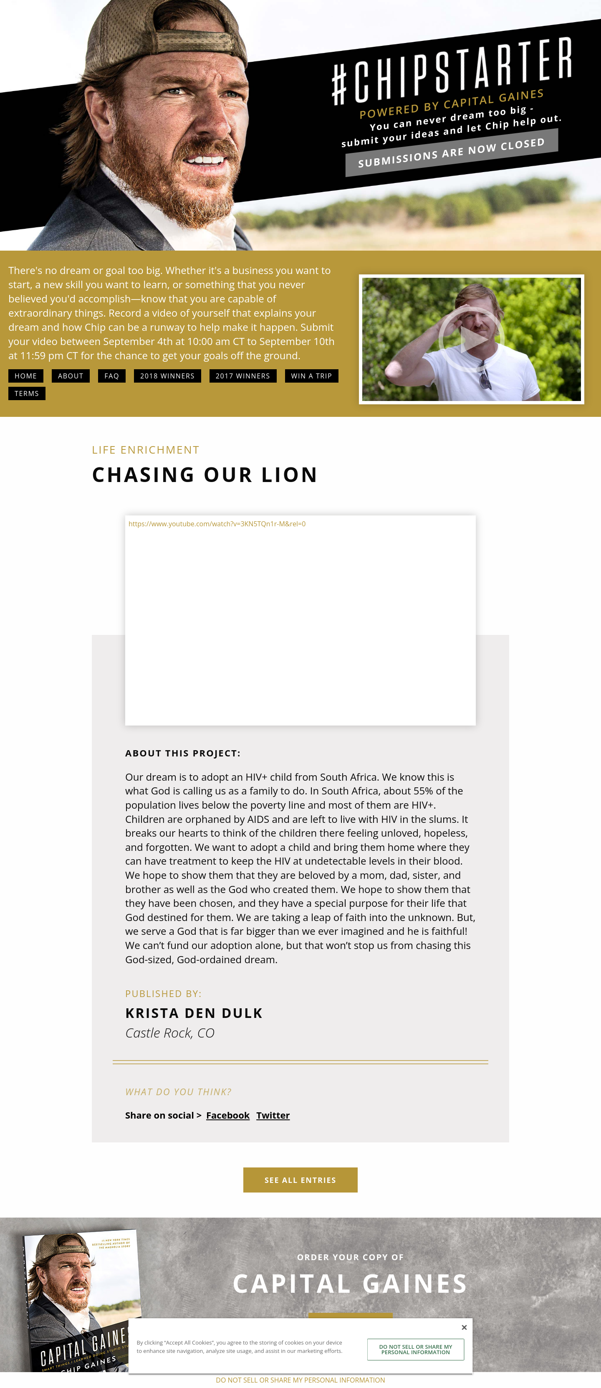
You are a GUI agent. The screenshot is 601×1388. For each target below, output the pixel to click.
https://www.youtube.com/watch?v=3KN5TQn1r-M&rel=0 (217, 523)
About (70, 376)
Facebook (228, 1115)
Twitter (273, 1115)
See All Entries (300, 1180)
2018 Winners (167, 376)
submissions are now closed (451, 152)
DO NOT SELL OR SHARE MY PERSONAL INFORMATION (415, 1349)
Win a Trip (312, 376)
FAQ (111, 376)
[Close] (464, 1327)
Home (26, 376)
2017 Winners (243, 376)
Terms (27, 393)
